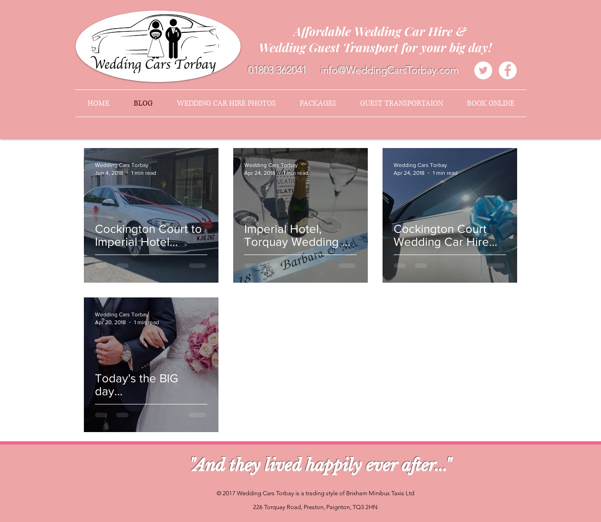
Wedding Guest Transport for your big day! (380, 47)
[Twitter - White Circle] (483, 70)
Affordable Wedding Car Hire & (380, 31)
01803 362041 (277, 70)
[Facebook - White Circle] (508, 70)
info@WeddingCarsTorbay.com (389, 70)
